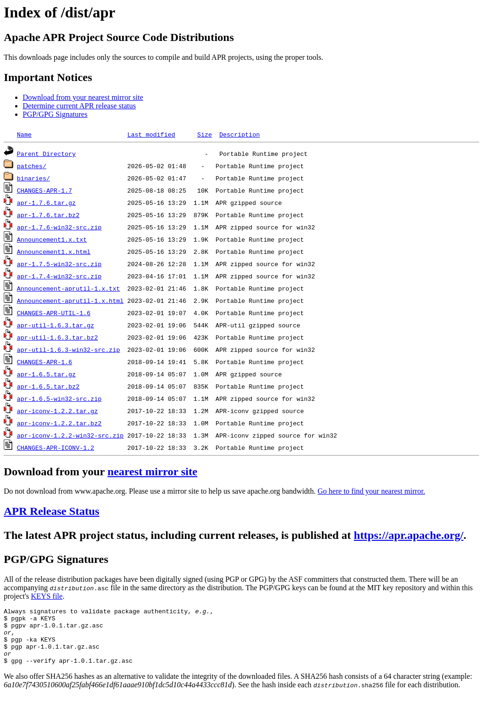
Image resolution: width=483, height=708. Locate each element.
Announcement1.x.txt (52, 239)
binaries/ (33, 178)
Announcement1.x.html (54, 251)
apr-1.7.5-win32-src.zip (59, 264)
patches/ (31, 166)
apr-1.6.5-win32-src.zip (59, 398)
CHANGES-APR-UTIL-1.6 (54, 313)
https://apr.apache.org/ (408, 535)
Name (24, 134)
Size (204, 134)
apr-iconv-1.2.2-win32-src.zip (70, 435)
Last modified (151, 134)
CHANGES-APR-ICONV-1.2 (55, 447)
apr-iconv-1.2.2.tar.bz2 (59, 423)
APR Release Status (52, 511)
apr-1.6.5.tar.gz (46, 374)
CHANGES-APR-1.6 (44, 362)
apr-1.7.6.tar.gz (46, 202)
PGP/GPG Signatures (55, 114)
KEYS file (47, 596)
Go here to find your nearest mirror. (371, 491)
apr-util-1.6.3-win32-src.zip (68, 349)
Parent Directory (46, 153)
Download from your (56, 471)
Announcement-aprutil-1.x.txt (68, 288)
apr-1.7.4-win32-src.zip (59, 276)
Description (239, 134)
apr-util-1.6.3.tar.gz (55, 325)
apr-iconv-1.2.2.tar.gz (57, 411)
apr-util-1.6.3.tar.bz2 (57, 337)
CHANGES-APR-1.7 (44, 190)
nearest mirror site (153, 471)
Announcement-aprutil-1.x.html (70, 300)
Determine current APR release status (79, 106)
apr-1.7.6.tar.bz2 (48, 215)
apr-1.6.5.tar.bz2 (48, 386)
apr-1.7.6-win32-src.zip (59, 227)
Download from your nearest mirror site (83, 97)
